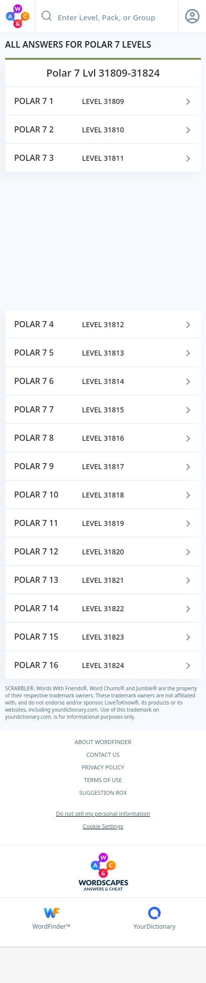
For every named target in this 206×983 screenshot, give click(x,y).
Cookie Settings (103, 826)
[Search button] (46, 16)
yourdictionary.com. (76, 709)
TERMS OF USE (103, 780)
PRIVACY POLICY (102, 767)
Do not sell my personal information (103, 813)
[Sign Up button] (192, 16)
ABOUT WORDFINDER (102, 742)
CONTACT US (103, 754)
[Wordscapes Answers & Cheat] (103, 872)
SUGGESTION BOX (103, 792)
